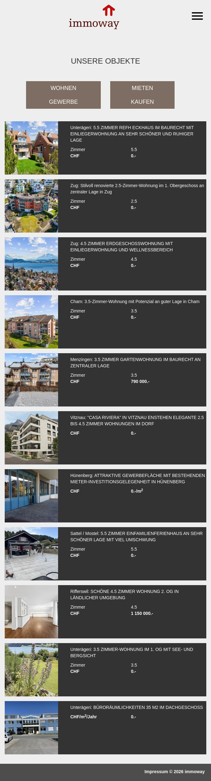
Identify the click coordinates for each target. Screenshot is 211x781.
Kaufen (142, 102)
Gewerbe (63, 102)
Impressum (156, 771)
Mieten (142, 88)
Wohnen (63, 88)
